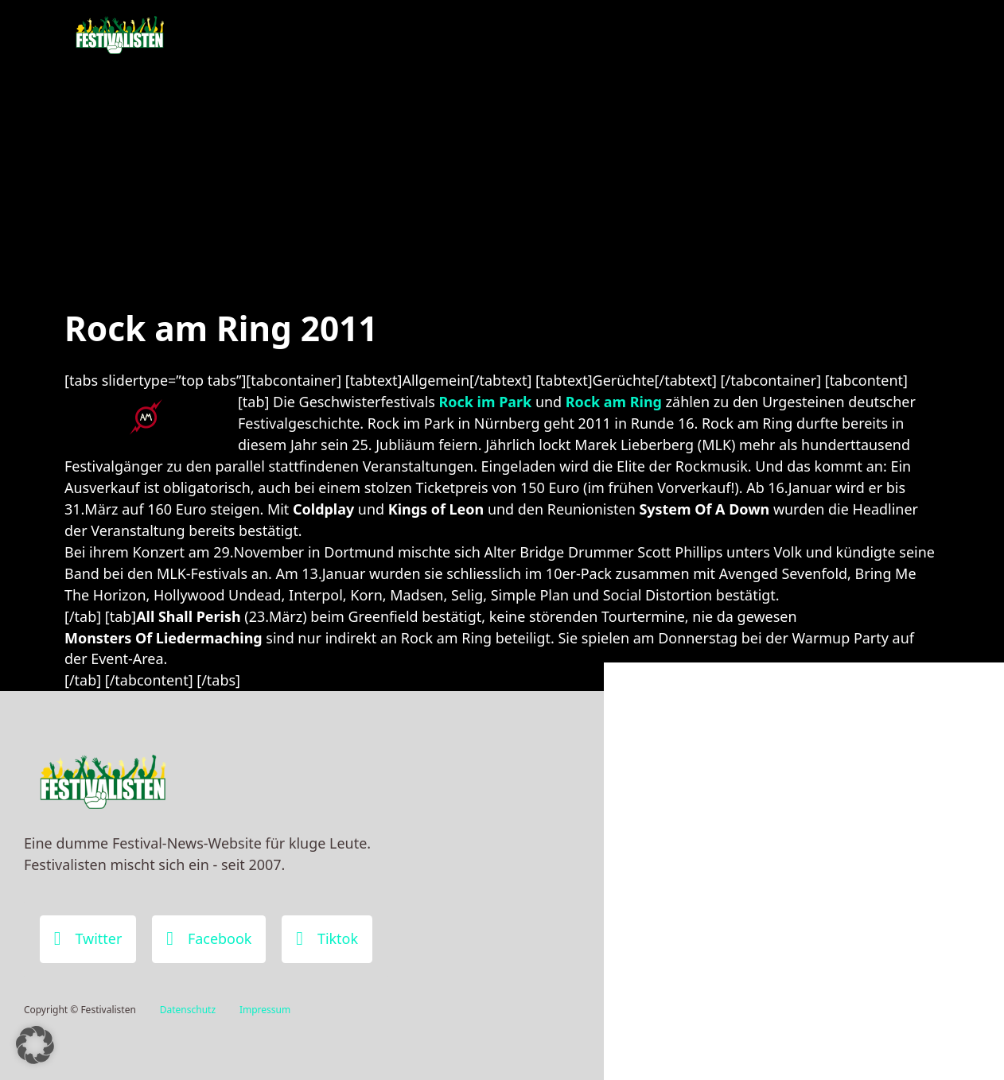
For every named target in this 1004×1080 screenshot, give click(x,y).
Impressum (264, 1009)
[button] (35, 1045)
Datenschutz (188, 1009)
